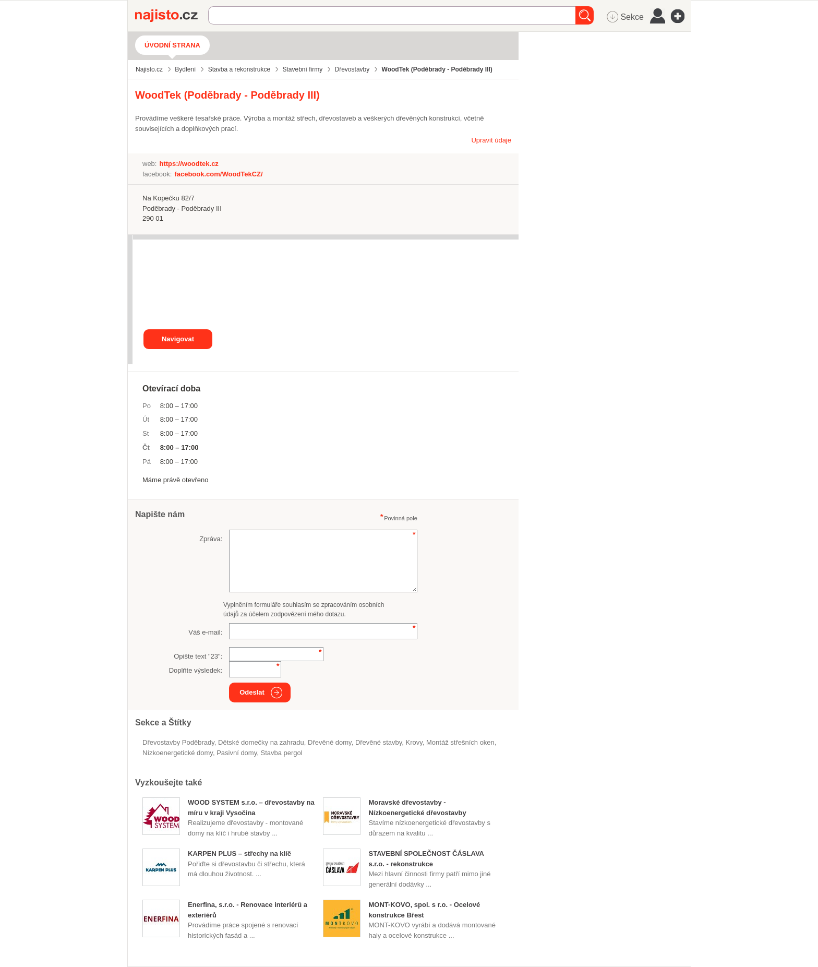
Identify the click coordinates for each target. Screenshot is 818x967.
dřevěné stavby (378, 742)
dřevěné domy (330, 742)
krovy (413, 742)
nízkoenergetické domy (177, 753)
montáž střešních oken (460, 742)
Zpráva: (210, 539)
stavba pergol (281, 753)
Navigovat (178, 339)
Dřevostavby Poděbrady (178, 742)
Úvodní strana (172, 45)
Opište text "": (198, 656)
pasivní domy (236, 753)
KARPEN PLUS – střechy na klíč (239, 853)
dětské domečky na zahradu (261, 742)
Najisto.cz (171, 15)
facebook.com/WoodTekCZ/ (218, 174)
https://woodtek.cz (188, 164)
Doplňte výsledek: (196, 670)
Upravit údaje (491, 140)
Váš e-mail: (205, 632)
